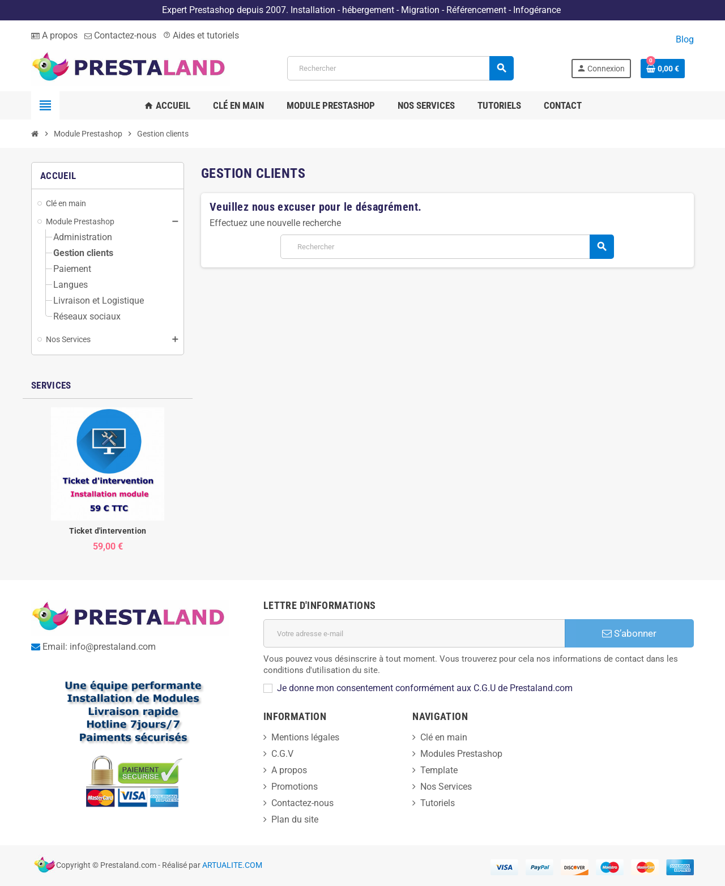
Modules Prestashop (461, 753)
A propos (54, 35)
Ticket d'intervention (108, 530)
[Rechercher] (400, 68)
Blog (685, 39)
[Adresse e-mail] (414, 633)
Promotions (294, 786)
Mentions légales (305, 737)
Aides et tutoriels (201, 35)
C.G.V (282, 753)
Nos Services (446, 786)
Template (439, 770)
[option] (107, 479)
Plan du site (294, 819)
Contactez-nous (120, 35)
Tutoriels (437, 803)
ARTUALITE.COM (232, 865)
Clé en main (443, 737)
